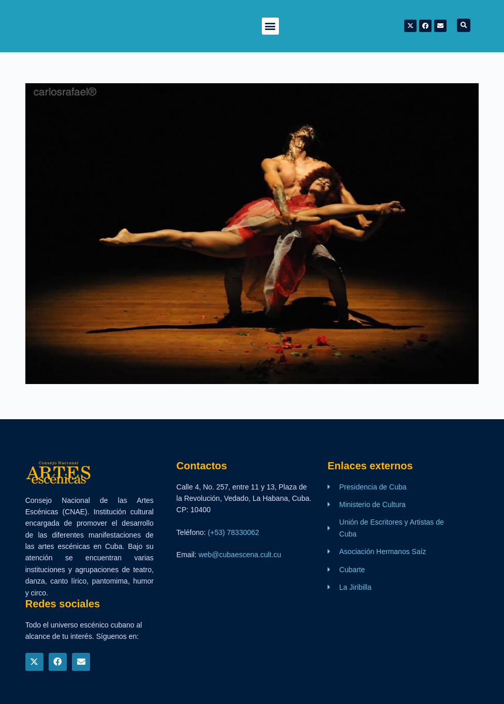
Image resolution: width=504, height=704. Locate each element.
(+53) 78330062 (233, 532)
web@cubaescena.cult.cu (240, 554)
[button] (270, 26)
